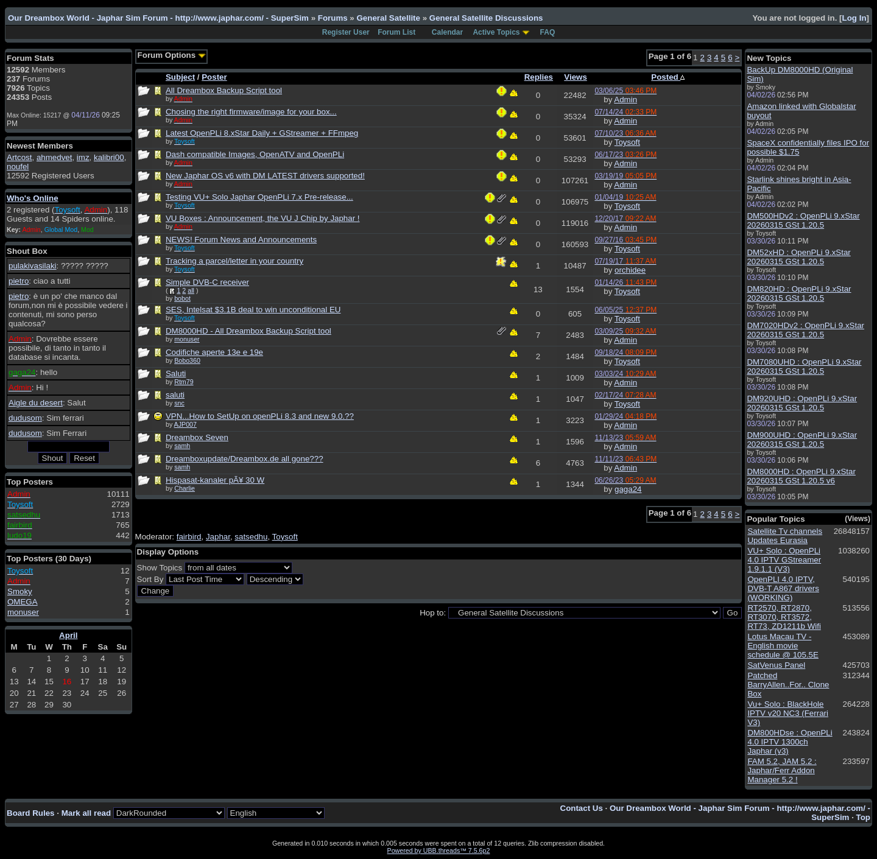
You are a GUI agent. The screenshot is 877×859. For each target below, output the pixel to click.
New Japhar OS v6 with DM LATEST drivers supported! (265, 175)
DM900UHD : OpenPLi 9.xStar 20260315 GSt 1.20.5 (802, 439)
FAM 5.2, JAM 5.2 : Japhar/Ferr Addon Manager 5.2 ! (781, 770)
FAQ (547, 32)
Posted (668, 77)
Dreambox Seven (197, 437)
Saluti (176, 373)
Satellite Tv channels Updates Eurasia (784, 536)
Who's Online (32, 198)
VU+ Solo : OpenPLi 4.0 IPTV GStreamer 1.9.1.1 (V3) (784, 559)
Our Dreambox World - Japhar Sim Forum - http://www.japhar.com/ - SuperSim (158, 18)
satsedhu (250, 536)
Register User (346, 32)
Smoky (19, 591)
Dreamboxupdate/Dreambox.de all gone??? (244, 458)
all (191, 290)
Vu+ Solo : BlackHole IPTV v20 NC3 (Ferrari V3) (787, 713)
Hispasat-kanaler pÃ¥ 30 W (215, 480)
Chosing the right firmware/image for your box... (251, 111)
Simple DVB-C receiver (207, 282)
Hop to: (433, 612)
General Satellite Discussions (486, 18)
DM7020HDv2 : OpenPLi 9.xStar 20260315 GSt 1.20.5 (805, 330)
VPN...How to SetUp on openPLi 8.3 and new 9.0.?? (260, 416)
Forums (333, 18)
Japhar (218, 536)
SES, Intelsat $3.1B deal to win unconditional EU (253, 309)
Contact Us (581, 808)
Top (863, 817)
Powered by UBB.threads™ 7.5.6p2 (438, 850)
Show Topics (160, 567)
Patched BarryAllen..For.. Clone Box (788, 684)
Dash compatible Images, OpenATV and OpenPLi (255, 154)
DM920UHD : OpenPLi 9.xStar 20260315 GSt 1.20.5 (802, 403)
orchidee (630, 270)
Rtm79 (183, 381)
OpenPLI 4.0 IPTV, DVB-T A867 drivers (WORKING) (783, 588)
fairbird (189, 536)
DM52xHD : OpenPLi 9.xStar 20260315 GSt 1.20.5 (798, 257)
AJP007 (185, 424)
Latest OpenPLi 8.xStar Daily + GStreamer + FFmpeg (262, 133)
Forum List (396, 32)
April (68, 635)
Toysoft (627, 142)
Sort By (150, 579)
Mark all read (86, 813)
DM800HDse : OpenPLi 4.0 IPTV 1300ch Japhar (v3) (789, 742)
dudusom (25, 417)
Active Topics (496, 32)
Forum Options (172, 55)
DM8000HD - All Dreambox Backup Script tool (248, 330)
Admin (625, 99)
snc (179, 403)
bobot (182, 298)
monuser (23, 612)
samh (182, 445)
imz (83, 157)
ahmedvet (54, 157)
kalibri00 (109, 157)
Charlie (184, 488)
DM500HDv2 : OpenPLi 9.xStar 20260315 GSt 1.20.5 (803, 220)
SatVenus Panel (776, 665)
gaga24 (628, 489)
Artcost (19, 157)
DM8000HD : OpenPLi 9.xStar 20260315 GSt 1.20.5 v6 (801, 476)
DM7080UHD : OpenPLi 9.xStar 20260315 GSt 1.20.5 (804, 366)
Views (575, 77)
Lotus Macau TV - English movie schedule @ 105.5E (783, 645)
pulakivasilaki (33, 265)
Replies (538, 77)
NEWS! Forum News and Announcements (241, 239)
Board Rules (31, 813)
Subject (180, 77)
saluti (175, 394)
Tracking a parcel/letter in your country (234, 260)
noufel (18, 166)
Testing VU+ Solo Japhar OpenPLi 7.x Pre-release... (259, 197)
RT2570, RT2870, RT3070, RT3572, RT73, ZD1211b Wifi (784, 617)
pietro (19, 281)
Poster (214, 77)
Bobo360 (187, 360)
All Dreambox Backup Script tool (224, 90)
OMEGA (22, 601)
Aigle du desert (36, 402)
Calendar (447, 32)
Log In (854, 18)
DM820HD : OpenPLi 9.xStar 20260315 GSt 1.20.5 (799, 293)
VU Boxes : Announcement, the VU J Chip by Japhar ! (263, 218)
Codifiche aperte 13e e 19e (214, 352)
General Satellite (388, 18)
